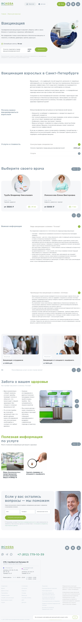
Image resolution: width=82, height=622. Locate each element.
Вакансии (24, 595)
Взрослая (30, 4)
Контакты (24, 588)
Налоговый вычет (47, 590)
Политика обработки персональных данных (48, 594)
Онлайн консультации (7, 597)
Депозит (24, 602)
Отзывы (24, 593)
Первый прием (5, 595)
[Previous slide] (74, 215)
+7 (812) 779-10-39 (30, 554)
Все (74, 169)
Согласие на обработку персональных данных (48, 598)
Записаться (41, 49)
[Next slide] (79, 215)
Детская (41, 4)
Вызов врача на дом (6, 600)
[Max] (11, 554)
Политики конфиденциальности (27, 522)
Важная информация (11, 226)
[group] (12, 468)
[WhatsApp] (2, 554)
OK (75, 617)
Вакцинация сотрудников (13, 360)
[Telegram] (7, 554)
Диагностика (4, 590)
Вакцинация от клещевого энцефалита (58, 360)
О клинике (25, 586)
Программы (4, 593)
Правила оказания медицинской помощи (51, 604)
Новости (24, 590)
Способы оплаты (26, 597)
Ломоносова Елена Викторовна (59, 195)
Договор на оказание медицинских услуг (48, 608)
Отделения (4, 586)
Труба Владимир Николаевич (18, 195)
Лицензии (45, 586)
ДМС (23, 600)
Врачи (3, 588)
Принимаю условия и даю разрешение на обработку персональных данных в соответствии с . (26, 524)
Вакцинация (7, 356)
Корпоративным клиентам (49, 588)
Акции (3, 602)
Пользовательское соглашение (51, 601)
